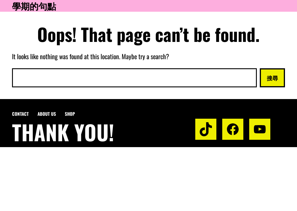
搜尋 (272, 78)
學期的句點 (34, 6)
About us (47, 113)
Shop (70, 113)
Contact (20, 113)
